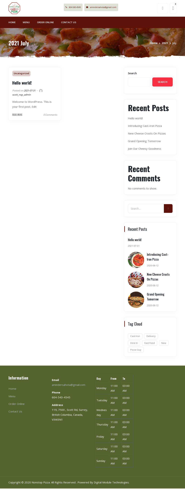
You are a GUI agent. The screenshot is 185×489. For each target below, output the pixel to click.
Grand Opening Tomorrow (144, 142)
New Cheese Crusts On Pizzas (147, 134)
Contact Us (68, 22)
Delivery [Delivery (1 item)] (151, 336)
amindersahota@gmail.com (108, 7)
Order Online (45, 22)
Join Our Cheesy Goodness (144, 149)
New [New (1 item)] (163, 343)
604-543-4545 (77, 7)
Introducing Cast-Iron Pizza (145, 126)
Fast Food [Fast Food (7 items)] (149, 343)
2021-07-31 (29, 91)
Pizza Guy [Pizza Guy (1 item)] (135, 350)
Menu (26, 22)
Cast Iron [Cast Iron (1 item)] (135, 336)
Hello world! (22, 83)
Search (132, 73)
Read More (17, 115)
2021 (165, 43)
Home (12, 22)
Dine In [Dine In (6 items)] (134, 343)
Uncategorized (21, 73)
